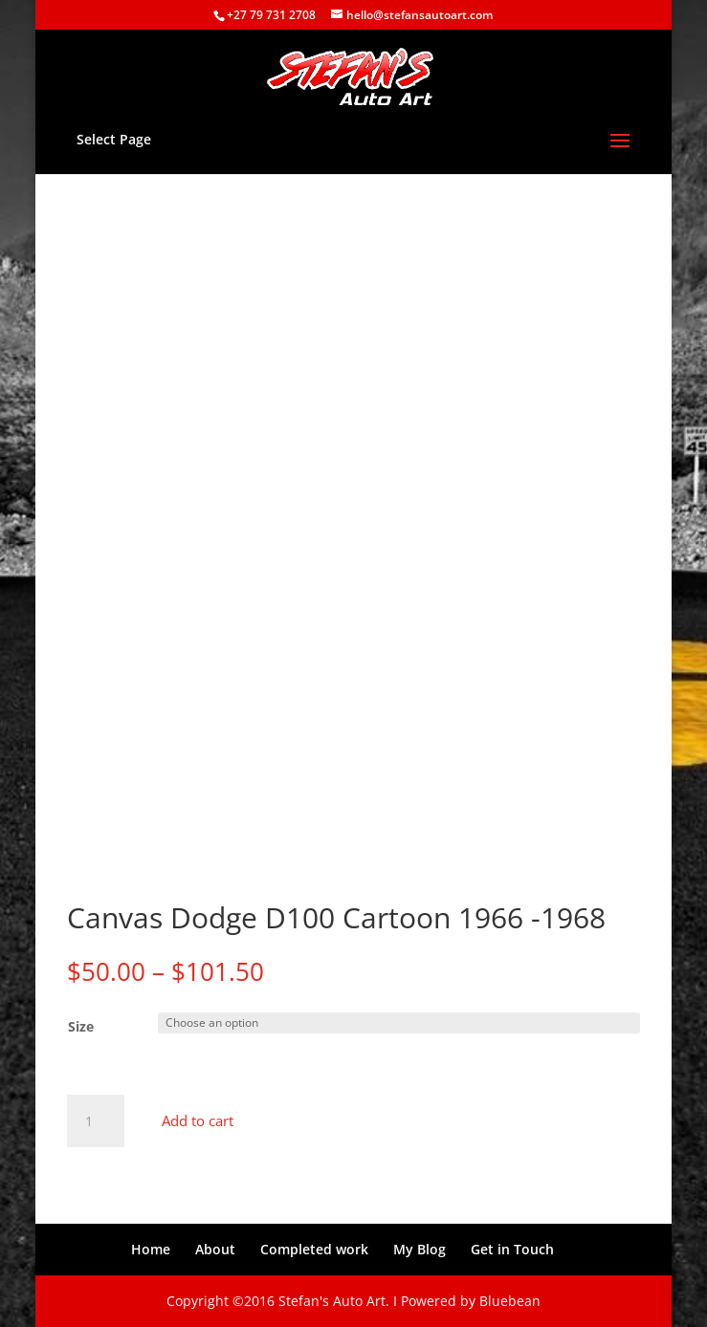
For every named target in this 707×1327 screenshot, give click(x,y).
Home (150, 1249)
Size (81, 1026)
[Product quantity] (95, 1121)
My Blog (419, 1249)
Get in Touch (512, 1249)
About (215, 1249)
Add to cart (197, 1120)
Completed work (314, 1249)
